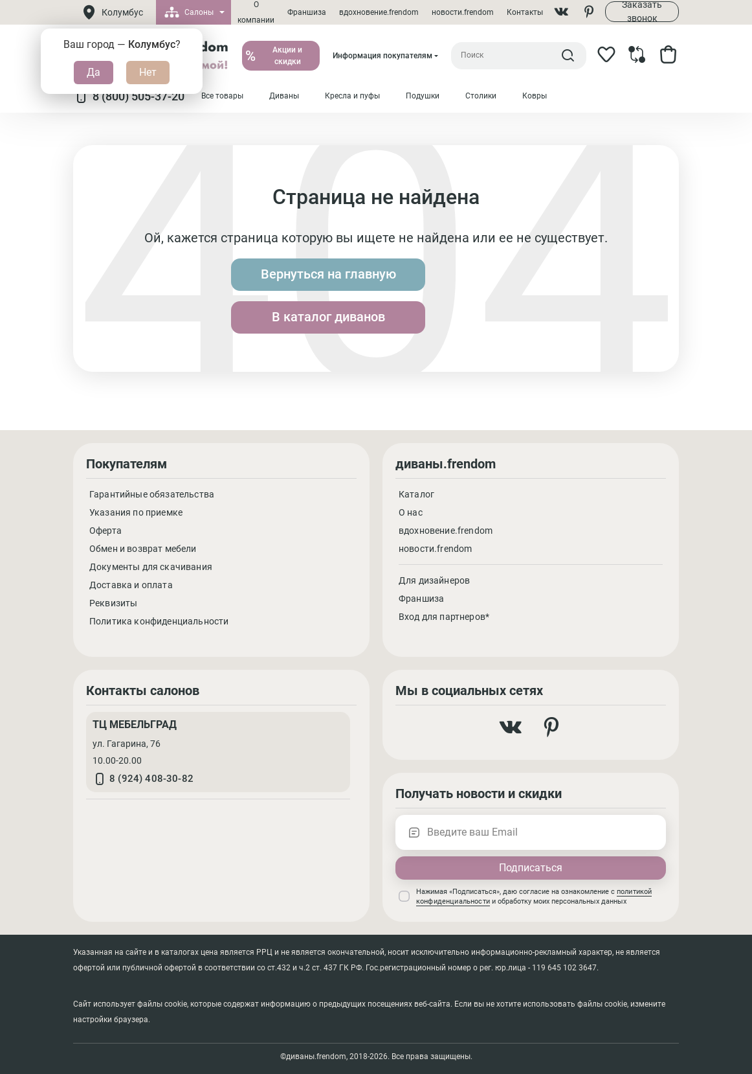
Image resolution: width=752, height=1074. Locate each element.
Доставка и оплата (131, 585)
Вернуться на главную (274, 296)
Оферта (105, 530)
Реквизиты (113, 603)
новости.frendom (463, 12)
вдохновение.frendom (379, 12)
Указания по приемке (135, 512)
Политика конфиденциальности (158, 621)
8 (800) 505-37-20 (128, 96)
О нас (411, 512)
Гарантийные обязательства (151, 494)
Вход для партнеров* (444, 616)
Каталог (416, 494)
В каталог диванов (478, 296)
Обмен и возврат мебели (143, 548)
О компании (256, 12)
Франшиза (306, 12)
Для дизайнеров (434, 580)
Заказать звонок (642, 11)
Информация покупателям (382, 55)
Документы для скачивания (150, 567)
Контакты (525, 12)
